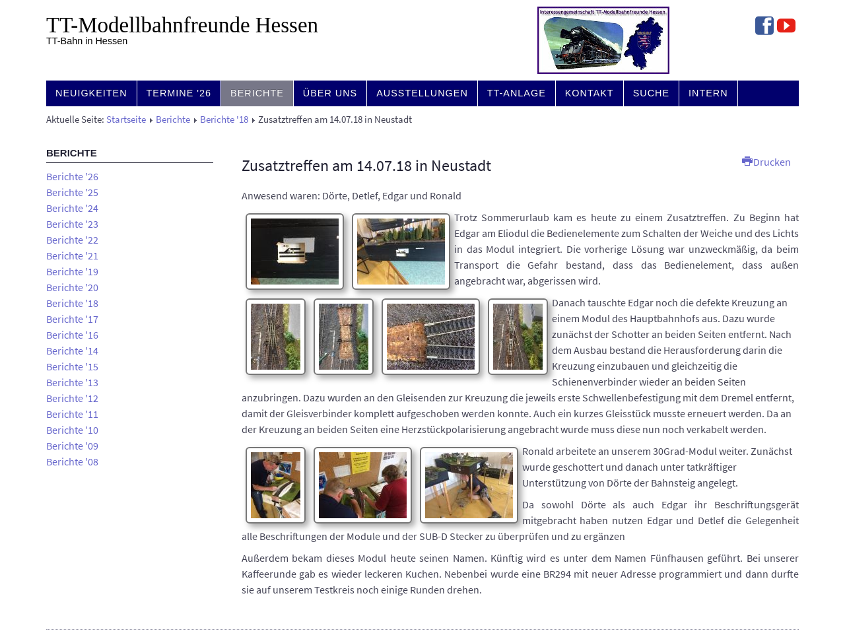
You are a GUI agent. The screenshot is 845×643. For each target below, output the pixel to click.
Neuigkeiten (91, 93)
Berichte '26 (72, 176)
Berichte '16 (72, 334)
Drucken (766, 161)
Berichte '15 (72, 366)
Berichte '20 (72, 287)
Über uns (330, 93)
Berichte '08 (72, 461)
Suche (651, 93)
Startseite (126, 119)
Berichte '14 (72, 350)
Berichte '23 (72, 223)
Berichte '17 (72, 318)
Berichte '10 (72, 429)
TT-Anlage (516, 93)
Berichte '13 (72, 382)
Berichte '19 (72, 271)
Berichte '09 (72, 445)
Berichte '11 (72, 414)
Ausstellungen (422, 93)
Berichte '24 (72, 208)
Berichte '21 (72, 255)
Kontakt (589, 93)
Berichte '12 (72, 398)
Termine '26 (179, 93)
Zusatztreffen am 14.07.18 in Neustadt (366, 165)
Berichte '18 (224, 119)
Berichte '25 (72, 192)
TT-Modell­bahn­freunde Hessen (182, 25)
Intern (708, 93)
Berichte (257, 93)
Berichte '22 (72, 239)
